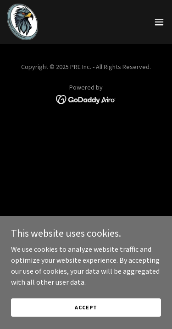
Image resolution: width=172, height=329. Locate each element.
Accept (86, 307)
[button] (159, 22)
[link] (22, 22)
